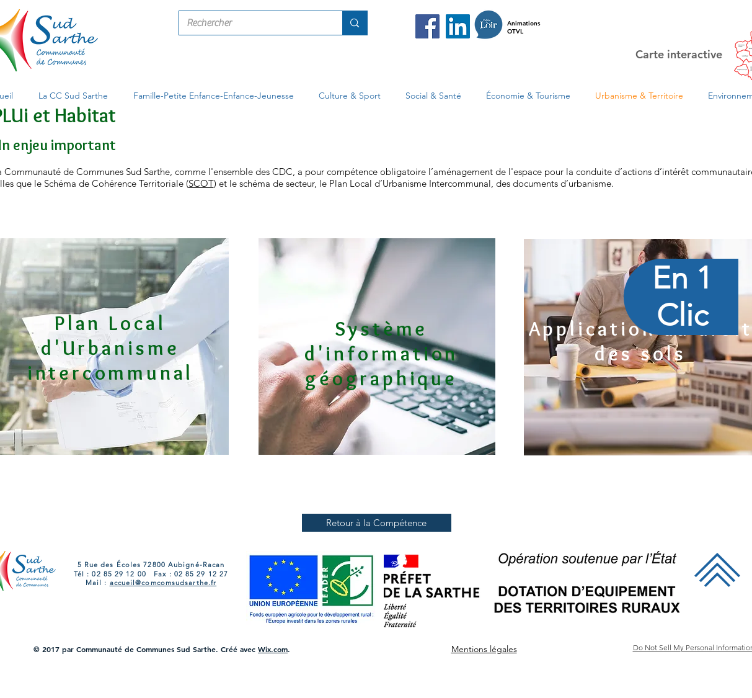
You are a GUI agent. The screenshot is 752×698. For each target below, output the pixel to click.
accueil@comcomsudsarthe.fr (163, 582)
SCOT (201, 183)
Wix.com (273, 649)
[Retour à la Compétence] (376, 523)
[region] (682, 349)
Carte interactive (678, 54)
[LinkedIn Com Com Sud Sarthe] (458, 26)
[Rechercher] (252, 23)
